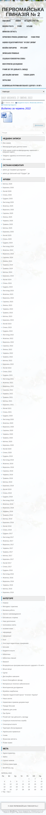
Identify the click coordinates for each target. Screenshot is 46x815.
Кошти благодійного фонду (13, 680)
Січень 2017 (7, 567)
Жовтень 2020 (8, 423)
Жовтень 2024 (8, 250)
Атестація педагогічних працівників (15, 643)
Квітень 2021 (7, 401)
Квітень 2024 (7, 272)
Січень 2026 (7, 195)
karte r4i (40, 812)
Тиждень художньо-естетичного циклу (17, 156)
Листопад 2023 (8, 291)
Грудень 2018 (8, 497)
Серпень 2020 (8, 430)
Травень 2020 (8, 438)
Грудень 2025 (8, 198)
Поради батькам (9, 706)
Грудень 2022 (8, 331)
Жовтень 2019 (8, 463)
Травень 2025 (8, 224)
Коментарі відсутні (10, 105)
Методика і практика (31, 21)
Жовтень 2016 (8, 578)
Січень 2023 (7, 327)
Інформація (7, 632)
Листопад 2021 (8, 379)
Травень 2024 (8, 268)
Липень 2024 (7, 261)
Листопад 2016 (8, 574)
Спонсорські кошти (10, 724)
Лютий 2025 (7, 235)
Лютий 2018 (7, 526)
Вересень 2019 (8, 467)
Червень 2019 (8, 475)
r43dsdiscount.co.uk (37, 811)
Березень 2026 (8, 187)
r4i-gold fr (12, 812)
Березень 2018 (8, 522)
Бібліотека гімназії (9, 658)
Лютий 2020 (7, 449)
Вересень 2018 (8, 508)
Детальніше (39, 125)
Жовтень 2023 (8, 294)
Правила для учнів (9, 709)
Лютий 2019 (7, 489)
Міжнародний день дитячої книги (15, 147)
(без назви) (7, 143)
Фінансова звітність (9, 31)
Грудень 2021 (8, 375)
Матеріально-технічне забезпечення (16, 684)
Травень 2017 (8, 552)
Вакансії (6, 662)
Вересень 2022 (8, 342)
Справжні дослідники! (18, 170)
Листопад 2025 (8, 202)
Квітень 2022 (7, 360)
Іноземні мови (8, 628)
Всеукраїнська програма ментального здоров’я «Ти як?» (22, 85)
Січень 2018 (7, 530)
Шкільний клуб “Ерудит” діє (20, 173)
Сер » (9, 792)
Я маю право (35, 37)
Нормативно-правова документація (14, 37)
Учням (19, 26)
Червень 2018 (8, 511)
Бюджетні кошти (23, 103)
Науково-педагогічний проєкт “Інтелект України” (19, 42)
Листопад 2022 (8, 335)
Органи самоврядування (12, 614)
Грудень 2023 (8, 287)
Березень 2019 (8, 486)
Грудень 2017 (8, 533)
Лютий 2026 (7, 191)
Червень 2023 (8, 309)
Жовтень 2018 (8, 504)
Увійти (5, 757)
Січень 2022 (7, 371)
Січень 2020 (7, 452)
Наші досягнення (9, 621)
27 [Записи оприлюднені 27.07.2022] (17, 789)
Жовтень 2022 (8, 338)
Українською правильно (10, 53)
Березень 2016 (8, 592)
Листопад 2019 (8, 460)
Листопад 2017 (8, 537)
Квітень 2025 (7, 228)
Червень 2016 (8, 585)
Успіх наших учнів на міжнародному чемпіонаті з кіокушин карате (20, 151)
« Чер (3, 792)
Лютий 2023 (7, 324)
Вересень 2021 (8, 386)
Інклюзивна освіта (9, 625)
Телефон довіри (28, 74)
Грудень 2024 (8, 243)
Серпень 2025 (8, 213)
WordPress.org (8, 768)
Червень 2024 (8, 265)
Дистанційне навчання (10, 74)
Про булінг (24, 47)
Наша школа (6, 21)
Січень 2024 (7, 283)
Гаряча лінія (6, 80)
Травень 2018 (8, 515)
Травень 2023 (8, 313)
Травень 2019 (8, 478)
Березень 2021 (8, 405)
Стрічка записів (8, 760)
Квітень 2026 (7, 184)
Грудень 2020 (8, 416)
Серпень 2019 (8, 471)
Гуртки (5, 673)
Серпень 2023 (8, 302)
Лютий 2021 (7, 408)
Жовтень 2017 (8, 541)
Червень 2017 (8, 548)
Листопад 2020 (8, 419)
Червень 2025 (8, 221)
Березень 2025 (8, 232)
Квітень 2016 (7, 589)
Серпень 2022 (8, 346)
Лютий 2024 (7, 279)
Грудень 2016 (8, 570)
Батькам (29, 26)
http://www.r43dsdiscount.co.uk (25, 812)
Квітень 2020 (7, 441)
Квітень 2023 (7, 316)
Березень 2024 (8, 276)
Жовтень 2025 (8, 206)
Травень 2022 (8, 357)
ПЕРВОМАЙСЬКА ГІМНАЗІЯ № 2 (23, 12)
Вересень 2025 (8, 210)
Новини (18, 21)
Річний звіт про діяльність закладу (15, 69)
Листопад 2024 (8, 246)
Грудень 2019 (8, 456)
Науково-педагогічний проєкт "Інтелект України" (20, 695)
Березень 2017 (8, 559)
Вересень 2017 (8, 544)
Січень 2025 (7, 239)
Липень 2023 (7, 305)
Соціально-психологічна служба (13, 58)
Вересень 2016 (8, 581)
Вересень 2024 (8, 254)
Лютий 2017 (7, 563)
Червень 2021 (8, 394)
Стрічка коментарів (10, 764)
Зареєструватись (9, 753)
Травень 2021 (8, 397)
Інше (4, 640)
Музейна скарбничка (9, 47)
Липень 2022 (7, 349)
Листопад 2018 (8, 500)
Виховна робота (7, 26)
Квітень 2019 (7, 482)
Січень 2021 (7, 412)
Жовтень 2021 (8, 383)
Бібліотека (6, 654)
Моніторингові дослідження (12, 64)
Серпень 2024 (8, 257)
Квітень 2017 (7, 556)
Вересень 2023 (8, 298)
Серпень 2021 (8, 390)
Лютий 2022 (7, 368)
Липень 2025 (7, 217)
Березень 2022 (8, 364)
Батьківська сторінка (10, 617)
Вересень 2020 (8, 427)
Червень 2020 (8, 434)
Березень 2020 (8, 445)
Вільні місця (7, 669)
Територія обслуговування (12, 728)
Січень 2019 (7, 493)
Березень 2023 (8, 320)
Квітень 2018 (7, 519)
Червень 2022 (8, 353)
